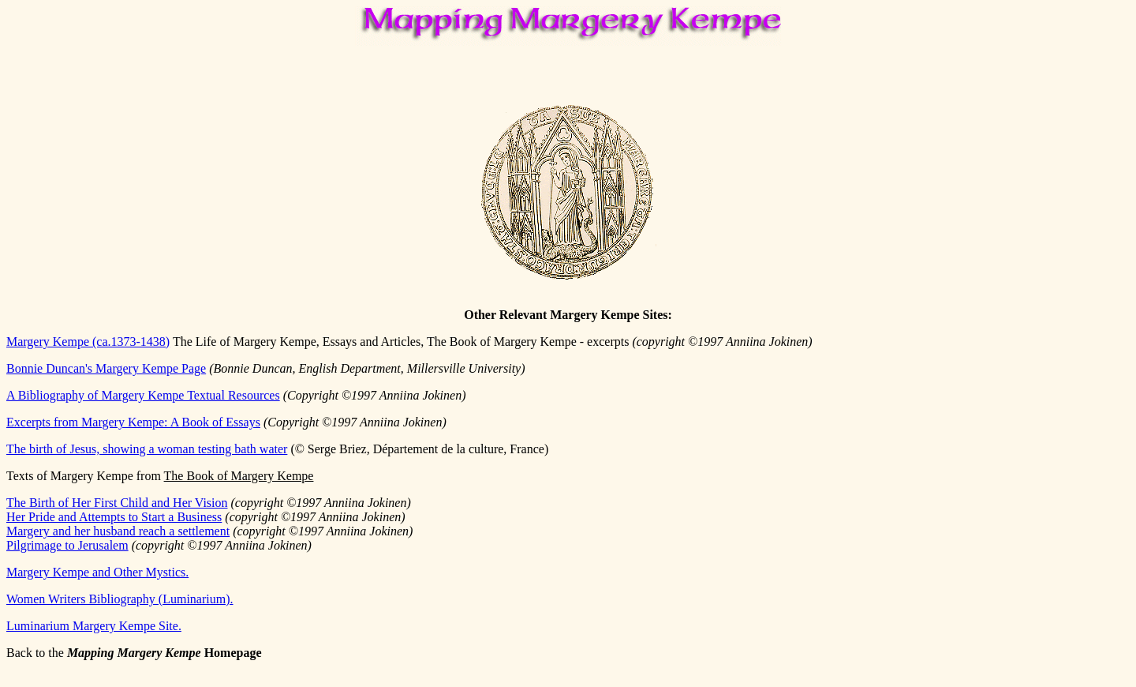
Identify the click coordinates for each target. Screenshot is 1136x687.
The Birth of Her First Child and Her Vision (117, 502)
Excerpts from (133, 422)
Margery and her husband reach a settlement (118, 531)
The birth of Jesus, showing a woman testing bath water (146, 449)
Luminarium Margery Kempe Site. (93, 626)
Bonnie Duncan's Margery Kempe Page (106, 368)
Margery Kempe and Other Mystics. (97, 572)
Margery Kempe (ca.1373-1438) (88, 341)
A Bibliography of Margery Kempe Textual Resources (143, 395)
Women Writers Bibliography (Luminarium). (120, 599)
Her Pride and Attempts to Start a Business (114, 517)
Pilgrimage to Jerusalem (67, 545)
